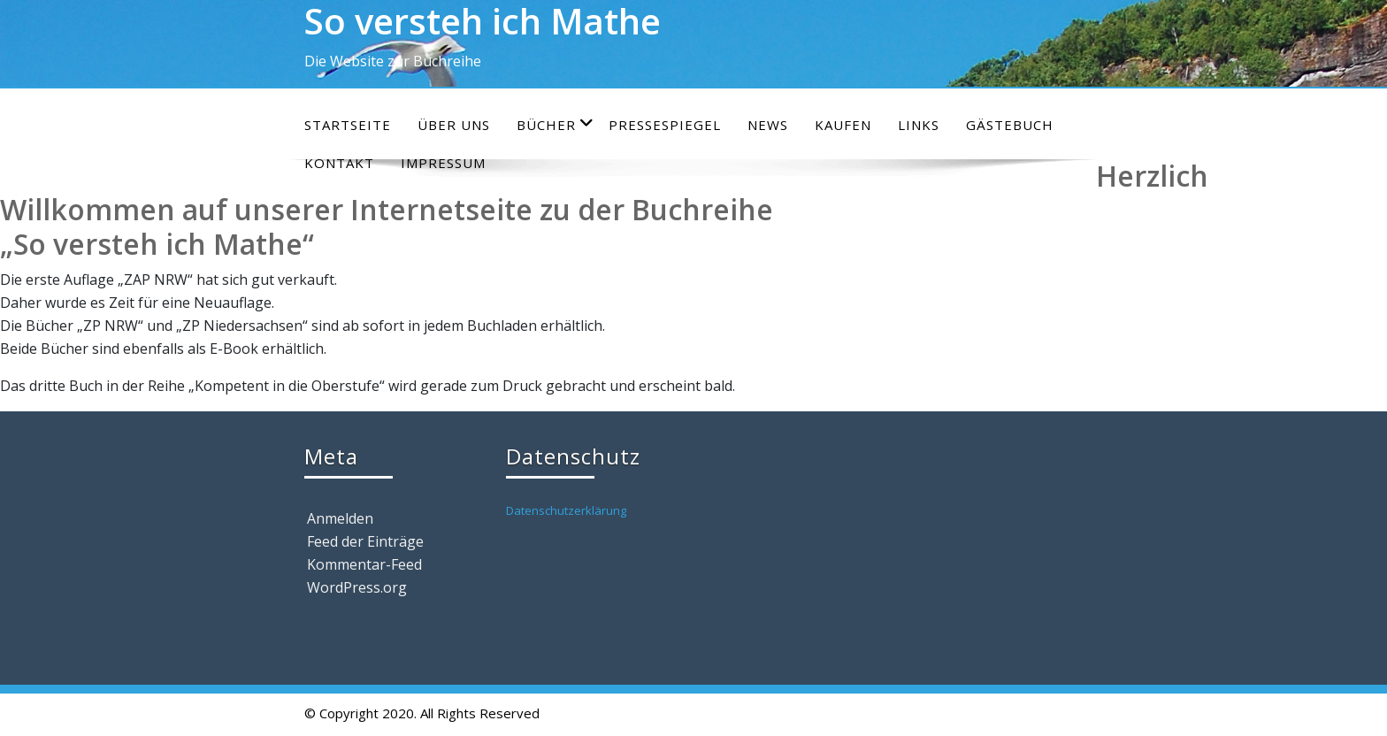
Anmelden (340, 518)
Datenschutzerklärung (566, 510)
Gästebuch (1010, 125)
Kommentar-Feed (364, 564)
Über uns (454, 125)
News (767, 125)
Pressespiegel (665, 125)
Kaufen (843, 125)
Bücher (555, 124)
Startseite (347, 125)
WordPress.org (357, 587)
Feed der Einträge (365, 541)
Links (918, 125)
